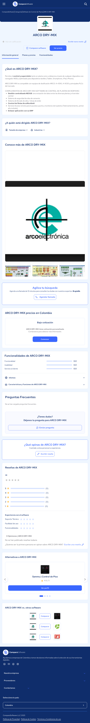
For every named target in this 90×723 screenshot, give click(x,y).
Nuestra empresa (45, 673)
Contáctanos (17, 688)
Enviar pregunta (45, 427)
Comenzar (45, 339)
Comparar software (36, 48)
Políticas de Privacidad (11, 719)
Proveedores (45, 680)
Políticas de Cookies (28, 719)
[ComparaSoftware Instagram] (17, 664)
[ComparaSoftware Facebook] (13, 664)
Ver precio (58, 48)
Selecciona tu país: (11, 697)
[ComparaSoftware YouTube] (8, 664)
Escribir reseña (45, 453)
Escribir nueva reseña (77, 41)
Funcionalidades (46, 55)
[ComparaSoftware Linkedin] (4, 664)
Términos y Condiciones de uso (49, 719)
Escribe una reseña (74, 544)
